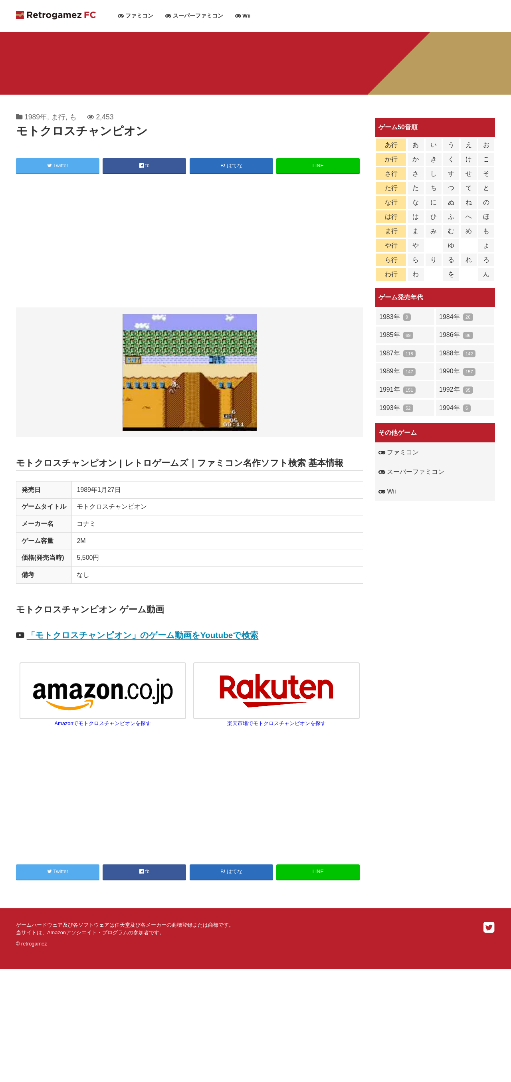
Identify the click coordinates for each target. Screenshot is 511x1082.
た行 (391, 187)
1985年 (396, 335)
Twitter (57, 165)
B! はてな (231, 165)
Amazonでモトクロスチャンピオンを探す (103, 719)
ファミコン (135, 16)
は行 (391, 216)
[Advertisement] (189, 242)
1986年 (456, 335)
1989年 (35, 117)
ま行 (58, 117)
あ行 (391, 144)
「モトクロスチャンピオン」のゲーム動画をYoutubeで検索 (143, 635)
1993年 (396, 408)
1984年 (456, 317)
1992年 (456, 390)
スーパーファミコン (194, 16)
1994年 (455, 408)
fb (144, 165)
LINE (318, 165)
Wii (243, 16)
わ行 (391, 274)
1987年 (397, 353)
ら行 (391, 259)
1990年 (457, 371)
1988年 (457, 353)
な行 (391, 202)
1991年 (397, 390)
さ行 (391, 173)
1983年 (395, 317)
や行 (391, 245)
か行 (391, 159)
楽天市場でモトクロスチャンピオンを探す (276, 719)
